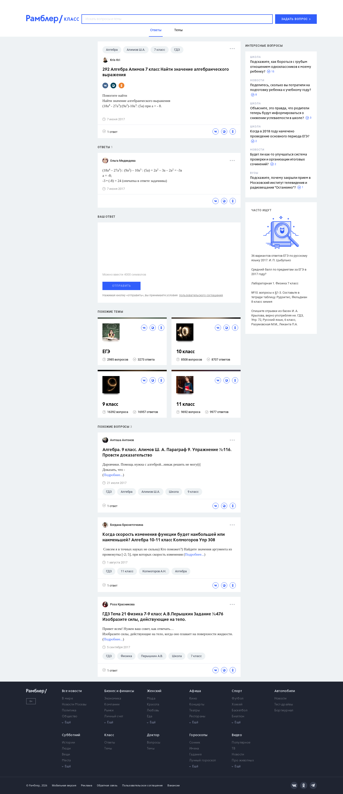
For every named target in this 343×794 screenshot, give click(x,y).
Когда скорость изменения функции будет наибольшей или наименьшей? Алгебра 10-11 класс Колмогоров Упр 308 (163, 537)
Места (66, 760)
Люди (66, 748)
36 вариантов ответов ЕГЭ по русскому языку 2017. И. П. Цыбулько (279, 258)
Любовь (153, 710)
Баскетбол (239, 710)
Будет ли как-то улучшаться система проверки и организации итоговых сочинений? (278, 159)
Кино (193, 698)
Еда (149, 716)
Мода (151, 698)
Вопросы (154, 742)
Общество (69, 716)
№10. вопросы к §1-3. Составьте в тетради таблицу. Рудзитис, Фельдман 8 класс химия (279, 297)
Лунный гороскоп (202, 760)
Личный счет (113, 716)
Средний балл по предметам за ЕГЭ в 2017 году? (278, 272)
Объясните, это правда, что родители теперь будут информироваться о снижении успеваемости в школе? (279, 113)
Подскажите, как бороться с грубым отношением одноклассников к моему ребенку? (280, 66)
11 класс (185, 404)
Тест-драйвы (283, 704)
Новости (280, 698)
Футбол (237, 698)
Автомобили (284, 691)
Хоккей (237, 704)
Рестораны (197, 716)
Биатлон (238, 716)
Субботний (71, 735)
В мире (67, 698)
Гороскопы (198, 735)
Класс (109, 735)
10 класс (185, 351)
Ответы (109, 742)
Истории (68, 742)
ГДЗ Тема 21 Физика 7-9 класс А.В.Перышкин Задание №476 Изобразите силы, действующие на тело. (162, 617)
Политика (69, 710)
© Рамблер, (33, 785)
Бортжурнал (283, 710)
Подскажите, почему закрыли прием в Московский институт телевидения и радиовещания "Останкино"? (280, 182)
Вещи (66, 754)
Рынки (109, 710)
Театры (194, 710)
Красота (153, 704)
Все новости (72, 691)
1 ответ (109, 132)
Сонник (194, 742)
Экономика (112, 698)
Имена (194, 748)
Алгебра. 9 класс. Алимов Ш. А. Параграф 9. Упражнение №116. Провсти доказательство (167, 452)
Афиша (195, 691)
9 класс (110, 404)
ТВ (233, 748)
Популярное (241, 742)
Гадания (195, 754)
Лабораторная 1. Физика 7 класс (274, 283)
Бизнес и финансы (119, 691)
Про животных (243, 760)
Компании (112, 704)
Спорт (237, 691)
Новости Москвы (74, 704)
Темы (108, 748)
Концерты (196, 704)
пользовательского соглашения (201, 295)
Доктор (153, 735)
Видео (237, 735)
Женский (154, 691)
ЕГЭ (106, 351)
